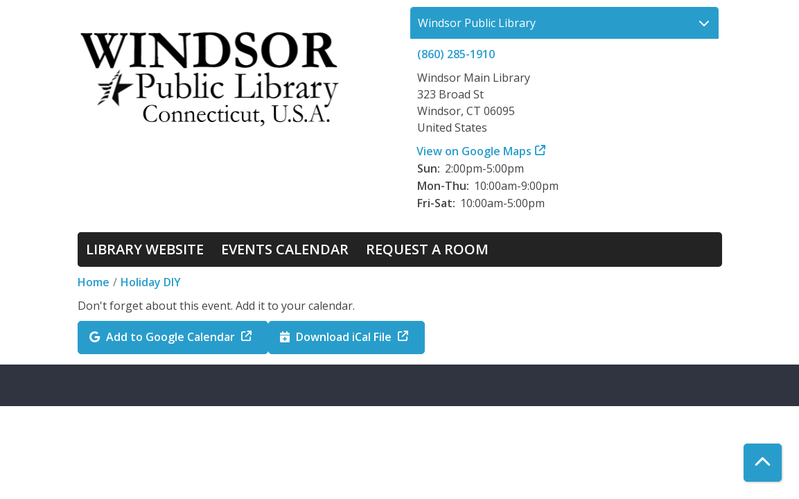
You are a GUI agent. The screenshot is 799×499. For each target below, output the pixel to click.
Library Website (145, 249)
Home (93, 282)
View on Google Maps (474, 151)
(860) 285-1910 (456, 54)
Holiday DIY (151, 282)
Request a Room (427, 249)
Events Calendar (285, 249)
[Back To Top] (763, 463)
